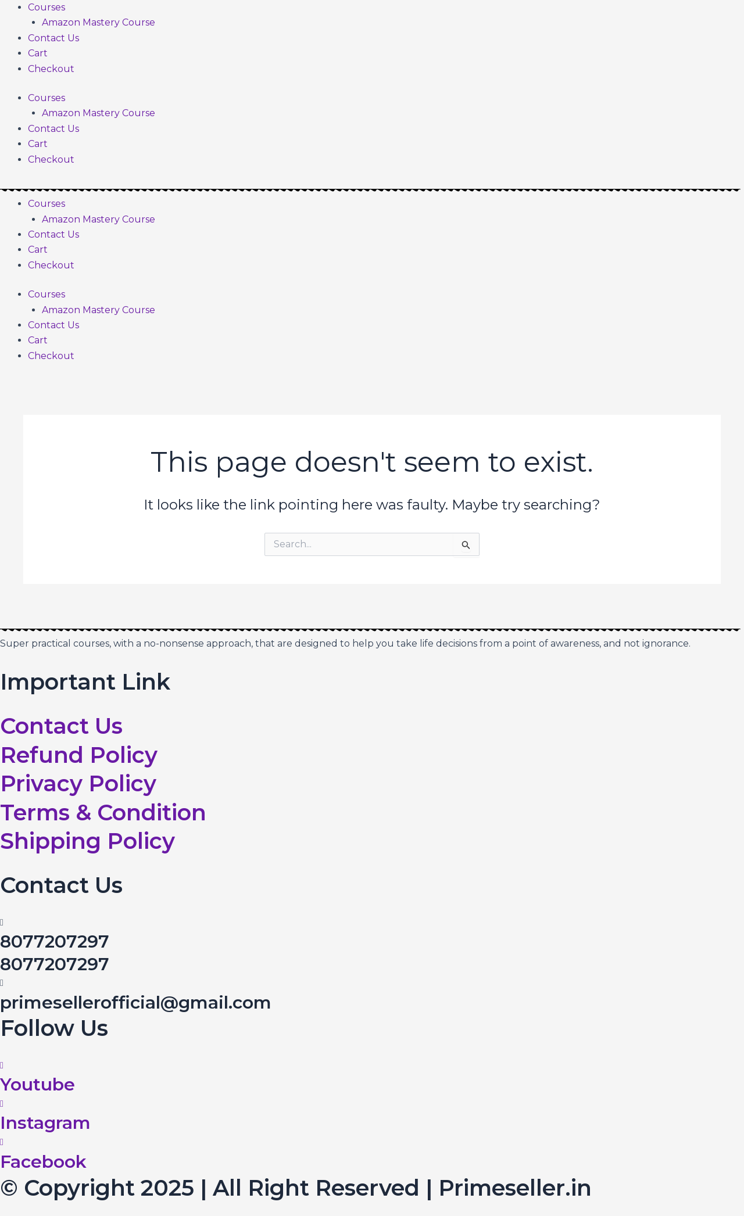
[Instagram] (1, 1103)
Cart (38, 53)
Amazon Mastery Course (98, 22)
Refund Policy (79, 755)
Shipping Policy (87, 841)
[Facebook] (1, 1141)
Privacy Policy (78, 783)
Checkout (51, 68)
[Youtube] (1, 1065)
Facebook (43, 1160)
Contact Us (53, 38)
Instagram (45, 1123)
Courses (46, 7)
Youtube (37, 1084)
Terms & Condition (103, 812)
